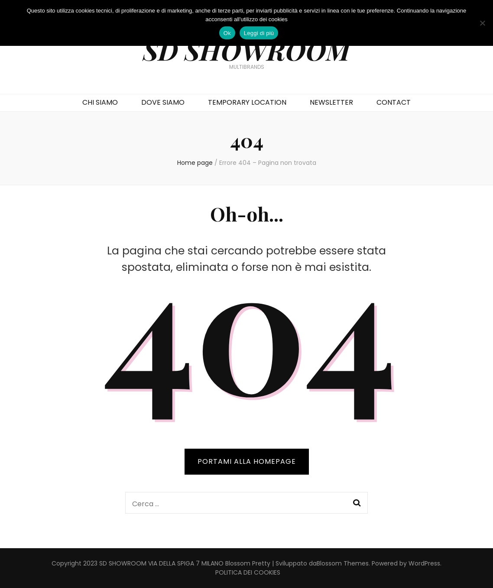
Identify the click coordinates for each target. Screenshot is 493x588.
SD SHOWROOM (246, 49)
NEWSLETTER (331, 102)
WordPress (424, 563)
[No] (482, 23)
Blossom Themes (343, 563)
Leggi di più (259, 33)
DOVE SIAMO (163, 102)
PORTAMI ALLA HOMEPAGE (247, 461)
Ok (227, 33)
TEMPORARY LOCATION (247, 102)
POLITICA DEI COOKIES (247, 572)
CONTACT (393, 102)
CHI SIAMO (100, 102)
